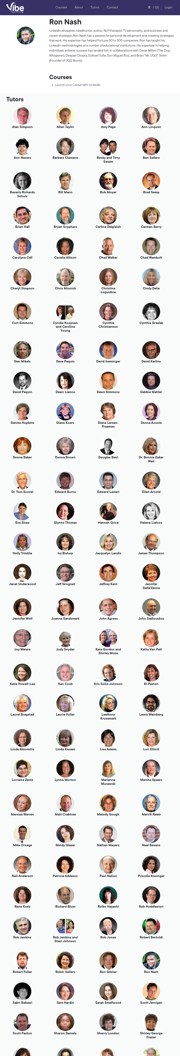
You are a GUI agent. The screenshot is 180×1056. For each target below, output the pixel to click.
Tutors (95, 7)
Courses (61, 7)
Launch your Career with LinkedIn (78, 85)
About (79, 7)
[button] (149, 8)
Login (168, 7)
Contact (112, 7)
